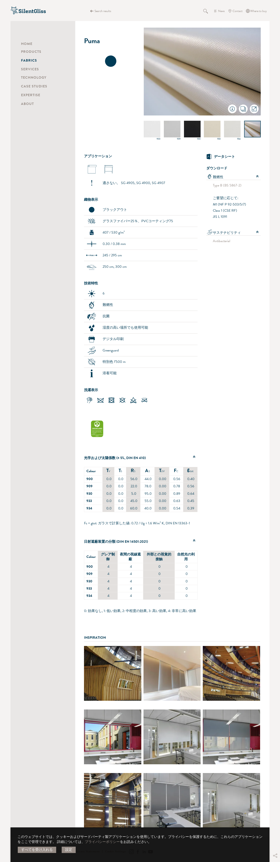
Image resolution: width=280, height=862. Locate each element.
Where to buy (258, 11)
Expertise (30, 95)
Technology (33, 77)
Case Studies (34, 86)
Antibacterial (221, 241)
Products (31, 51)
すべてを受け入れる (37, 849)
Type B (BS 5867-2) (227, 185)
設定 (68, 849)
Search (208, 11)
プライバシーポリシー (102, 841)
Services (30, 69)
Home (26, 43)
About (27, 103)
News (221, 11)
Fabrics (29, 60)
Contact (238, 11)
